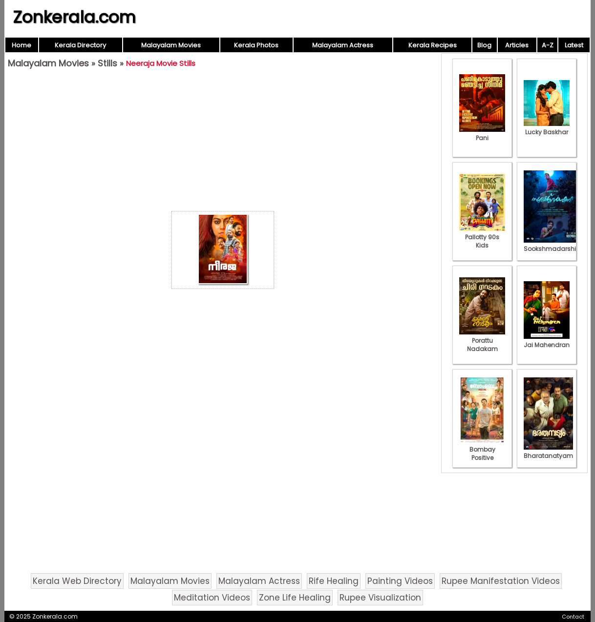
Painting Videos (400, 581)
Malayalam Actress (342, 45)
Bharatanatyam (548, 451)
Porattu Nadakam (482, 340)
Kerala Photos (256, 45)
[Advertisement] (222, 142)
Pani (482, 133)
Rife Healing (334, 581)
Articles (517, 45)
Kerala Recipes (432, 45)
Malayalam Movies (171, 45)
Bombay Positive (482, 449)
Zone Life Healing (295, 597)
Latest (574, 45)
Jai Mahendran (547, 340)
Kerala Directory (80, 45)
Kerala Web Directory (77, 581)
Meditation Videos (212, 597)
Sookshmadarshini (552, 244)
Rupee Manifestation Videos (501, 581)
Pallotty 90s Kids (482, 237)
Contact (573, 617)
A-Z (547, 45)
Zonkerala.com (74, 17)
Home (21, 45)
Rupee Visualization (380, 597)
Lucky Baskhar (547, 128)
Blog (484, 45)
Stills (107, 63)
